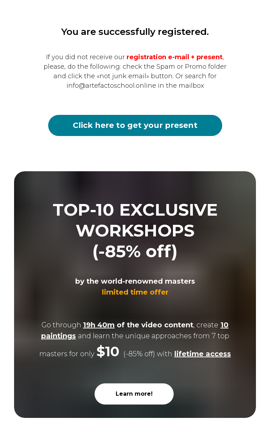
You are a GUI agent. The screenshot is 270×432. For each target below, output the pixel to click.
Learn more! (134, 393)
